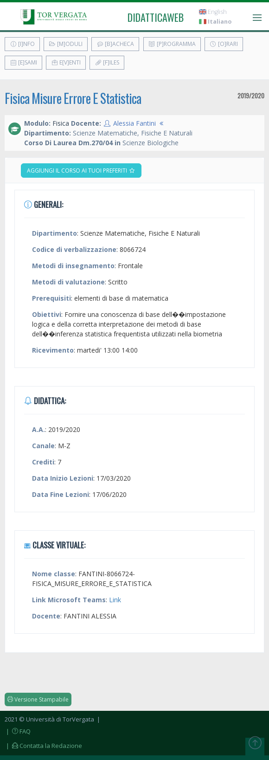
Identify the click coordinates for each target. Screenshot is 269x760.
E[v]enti (66, 62)
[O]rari (224, 44)
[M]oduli (66, 44)
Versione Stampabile (38, 699)
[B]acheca (115, 44)
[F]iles (107, 62)
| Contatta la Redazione (43, 745)
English (213, 12)
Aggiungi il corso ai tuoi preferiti (81, 170)
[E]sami (23, 62)
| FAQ (18, 731)
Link (115, 599)
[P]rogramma (172, 44)
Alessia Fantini (134, 123)
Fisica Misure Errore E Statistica (73, 98)
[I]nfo (22, 44)
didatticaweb (156, 17)
